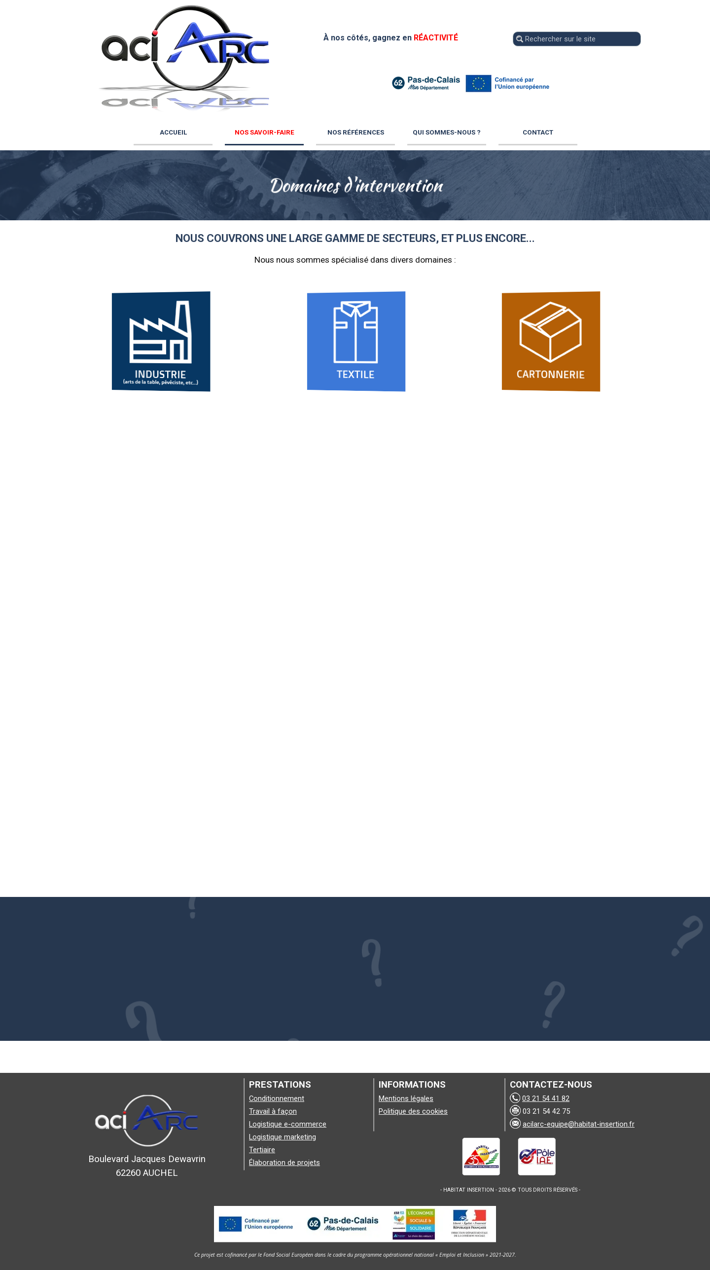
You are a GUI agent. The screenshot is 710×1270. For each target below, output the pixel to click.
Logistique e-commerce (287, 1124)
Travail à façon (273, 1111)
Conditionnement (276, 1098)
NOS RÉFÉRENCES (355, 132)
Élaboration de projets (284, 1162)
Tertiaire (262, 1149)
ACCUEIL (173, 132)
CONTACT (538, 132)
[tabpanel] (355, 185)
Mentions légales (406, 1098)
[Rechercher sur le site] (577, 39)
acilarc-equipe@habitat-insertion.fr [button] (579, 1124)
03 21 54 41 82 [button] (545, 1098)
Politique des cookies (413, 1111)
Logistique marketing (282, 1137)
